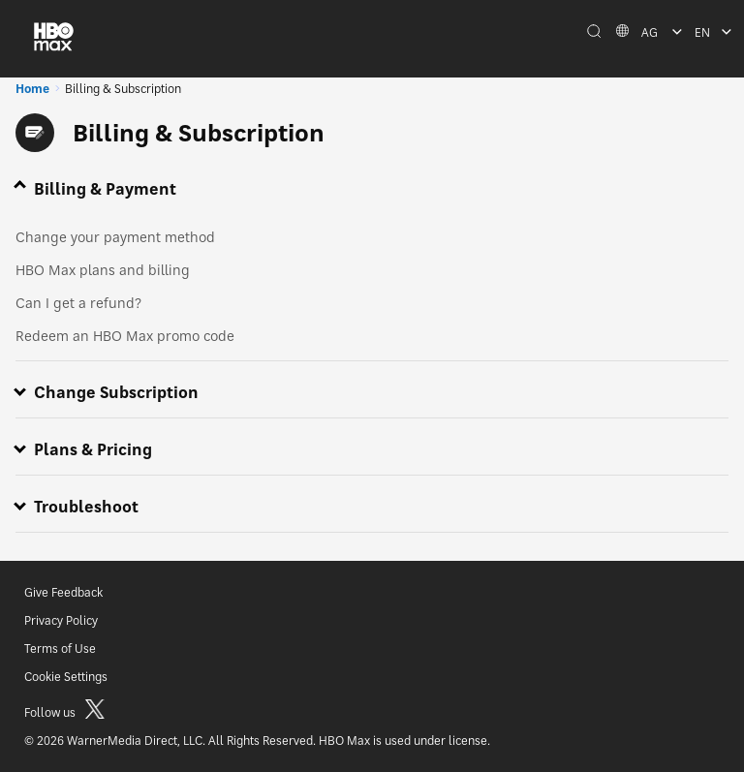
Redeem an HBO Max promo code (125, 335)
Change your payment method (115, 237)
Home (32, 88)
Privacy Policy (61, 620)
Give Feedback (63, 592)
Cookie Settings (66, 676)
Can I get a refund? (78, 302)
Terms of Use (60, 648)
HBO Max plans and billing (103, 270)
